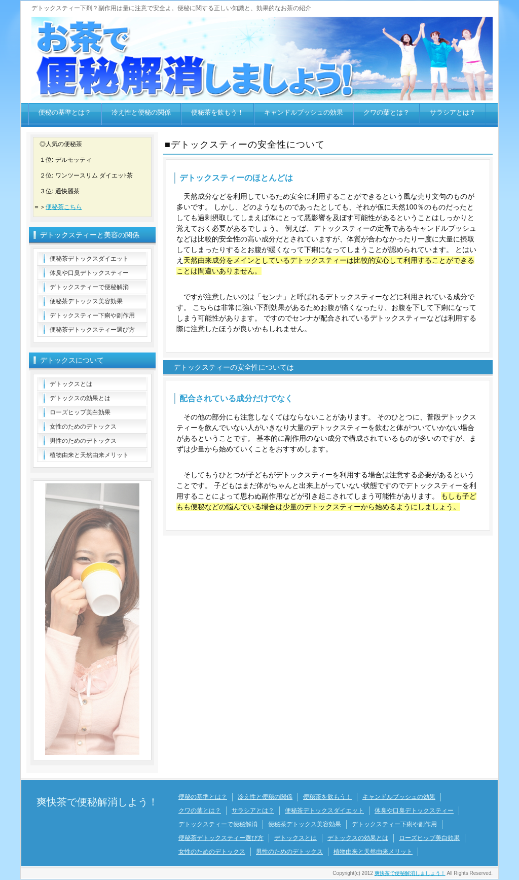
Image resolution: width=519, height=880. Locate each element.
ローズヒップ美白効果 (80, 412)
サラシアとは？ (453, 112)
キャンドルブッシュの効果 (303, 112)
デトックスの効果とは (80, 398)
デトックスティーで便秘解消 (89, 287)
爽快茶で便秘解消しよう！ (97, 801)
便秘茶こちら (64, 206)
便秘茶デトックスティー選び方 (92, 329)
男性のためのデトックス (83, 440)
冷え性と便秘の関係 (141, 112)
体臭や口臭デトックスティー (89, 272)
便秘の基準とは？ (65, 112)
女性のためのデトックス (83, 426)
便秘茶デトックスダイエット (89, 258)
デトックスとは (71, 384)
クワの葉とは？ (386, 112)
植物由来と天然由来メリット (89, 455)
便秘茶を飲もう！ (217, 112)
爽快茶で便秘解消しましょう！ (410, 873)
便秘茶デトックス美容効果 (86, 301)
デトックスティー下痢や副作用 (92, 315)
